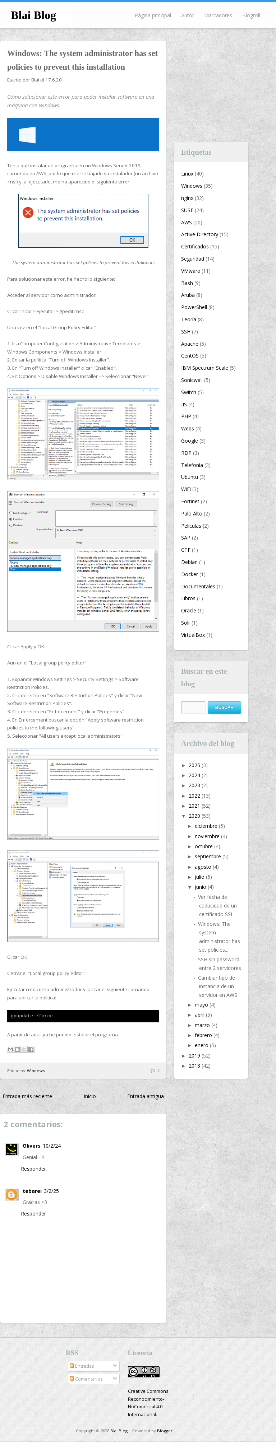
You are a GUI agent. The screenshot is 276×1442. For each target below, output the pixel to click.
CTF (185, 549)
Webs (187, 428)
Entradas (82, 1367)
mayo (202, 1004)
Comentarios (86, 1380)
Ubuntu (189, 476)
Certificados (195, 246)
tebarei (32, 1192)
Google (189, 440)
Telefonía (192, 465)
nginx (187, 198)
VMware (190, 270)
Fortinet (190, 501)
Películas (191, 525)
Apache (189, 343)
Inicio (90, 1097)
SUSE (187, 210)
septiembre (208, 856)
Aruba (188, 294)
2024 (195, 775)
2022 (195, 795)
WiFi (186, 489)
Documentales (198, 586)
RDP (186, 452)
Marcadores (218, 15)
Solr (185, 622)
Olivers (32, 1146)
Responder (33, 1169)
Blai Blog (33, 15)
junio (201, 886)
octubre (204, 846)
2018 (195, 1065)
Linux (187, 173)
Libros (188, 598)
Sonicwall (192, 380)
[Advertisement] (225, 86)
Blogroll (251, 15)
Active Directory (199, 234)
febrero (204, 1035)
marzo (203, 1025)
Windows (36, 1071)
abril (200, 1014)
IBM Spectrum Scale (204, 367)
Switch (188, 392)
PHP (186, 416)
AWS (186, 222)
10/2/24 (52, 1146)
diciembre (207, 825)
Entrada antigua (145, 1097)
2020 (195, 815)
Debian (189, 562)
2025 (195, 765)
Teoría (188, 319)
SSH (185, 331)
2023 (195, 785)
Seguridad (192, 258)
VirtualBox (193, 634)
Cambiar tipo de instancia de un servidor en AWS (217, 986)
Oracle (188, 610)
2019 (195, 1055)
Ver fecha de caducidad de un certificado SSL (217, 905)
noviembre (208, 836)
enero (202, 1045)
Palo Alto (191, 513)
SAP (185, 537)
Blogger (164, 1431)
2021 (195, 805)
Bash (187, 283)
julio (200, 876)
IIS (184, 404)
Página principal (153, 15)
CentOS (190, 355)
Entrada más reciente (27, 1097)
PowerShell (194, 307)
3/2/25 (51, 1192)
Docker (189, 574)
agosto (204, 866)
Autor (187, 15)
